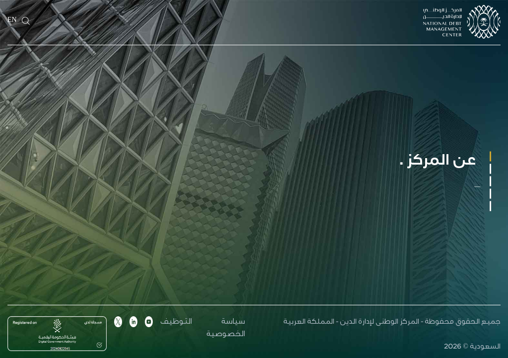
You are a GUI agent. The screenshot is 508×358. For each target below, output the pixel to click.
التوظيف (176, 322)
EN (12, 20)
